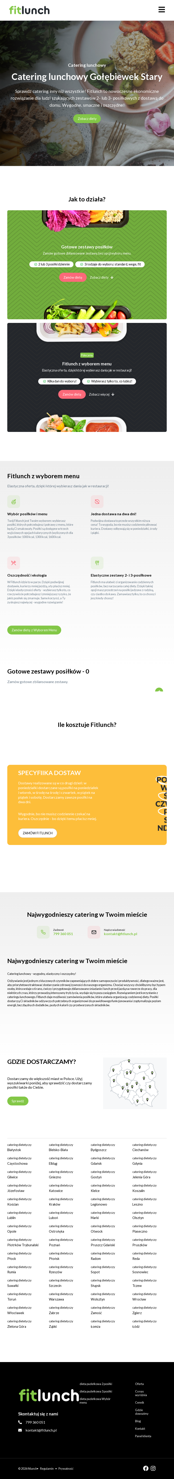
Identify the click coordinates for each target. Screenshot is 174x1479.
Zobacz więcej (101, 394)
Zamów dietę (72, 277)
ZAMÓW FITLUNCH (38, 833)
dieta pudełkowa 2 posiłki (96, 1384)
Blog (138, 1421)
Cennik (139, 1402)
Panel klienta (143, 1436)
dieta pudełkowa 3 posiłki (96, 1391)
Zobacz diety (87, 119)
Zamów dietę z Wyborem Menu (34, 630)
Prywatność (65, 1468)
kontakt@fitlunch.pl (41, 1430)
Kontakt (140, 1428)
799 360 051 (35, 1422)
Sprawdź (18, 1101)
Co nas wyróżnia (141, 1393)
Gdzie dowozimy (142, 1411)
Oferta (139, 1384)
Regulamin (47, 1468)
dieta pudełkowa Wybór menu (95, 1400)
